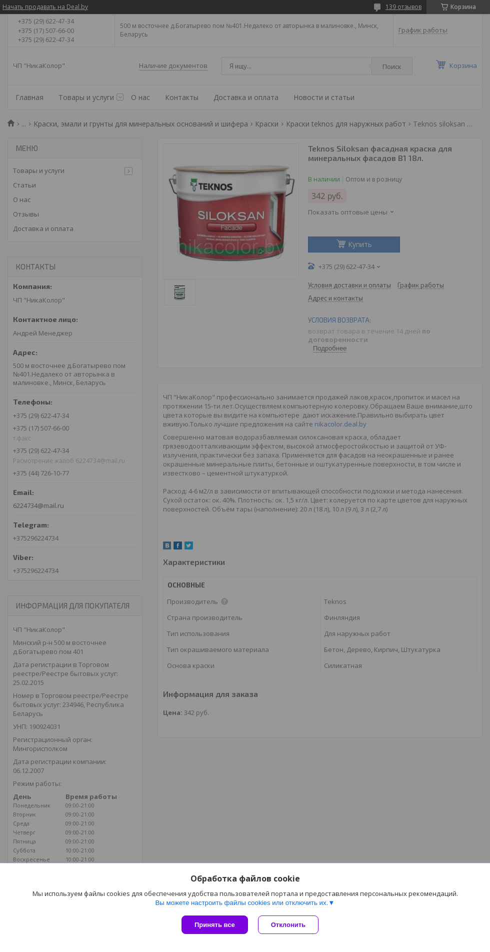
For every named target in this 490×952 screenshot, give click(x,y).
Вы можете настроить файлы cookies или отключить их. (241, 902)
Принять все (214, 924)
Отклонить (288, 924)
